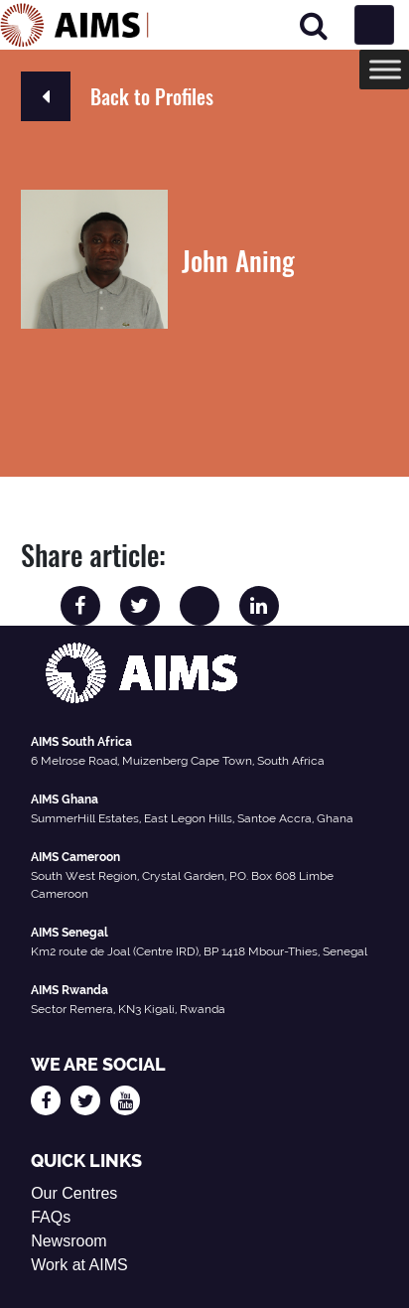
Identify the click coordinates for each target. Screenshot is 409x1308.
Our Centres (74, 1193)
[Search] (314, 25)
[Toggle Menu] (385, 69)
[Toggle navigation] (374, 25)
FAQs (50, 1217)
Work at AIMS (79, 1264)
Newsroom (68, 1241)
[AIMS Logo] (74, 25)
